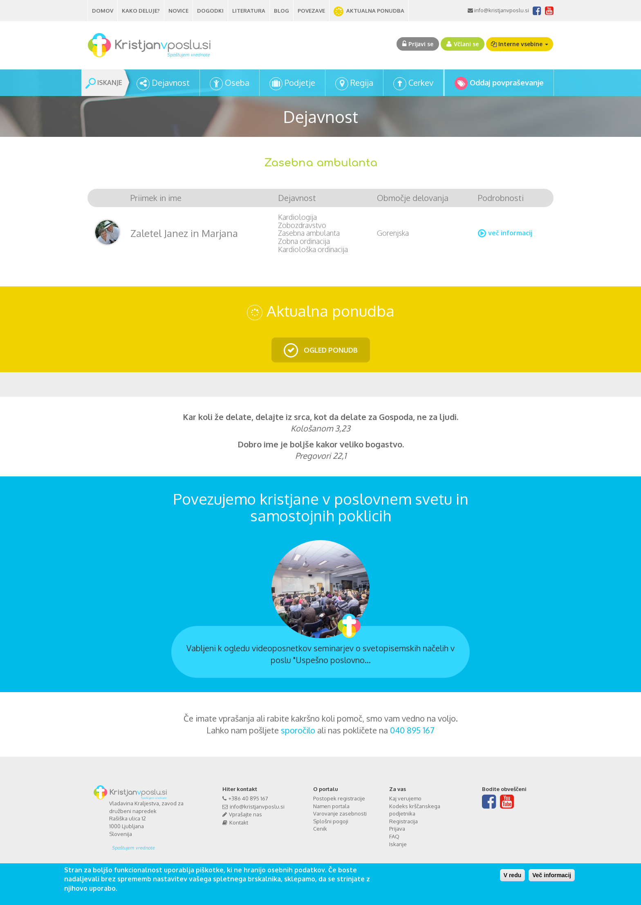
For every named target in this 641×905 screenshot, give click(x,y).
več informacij (510, 233)
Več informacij (551, 875)
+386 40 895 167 (248, 798)
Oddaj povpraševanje (507, 82)
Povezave (311, 10)
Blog (281, 10)
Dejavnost (171, 82)
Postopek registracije (339, 798)
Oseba (237, 82)
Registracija (403, 821)
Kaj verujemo (405, 798)
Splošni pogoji (330, 821)
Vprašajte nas (245, 814)
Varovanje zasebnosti (340, 813)
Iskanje (398, 844)
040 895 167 (412, 730)
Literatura (248, 10)
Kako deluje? (141, 10)
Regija (361, 82)
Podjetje (300, 82)
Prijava (397, 828)
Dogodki (210, 10)
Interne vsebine (519, 43)
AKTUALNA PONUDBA (375, 10)
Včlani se (466, 43)
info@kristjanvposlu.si (501, 10)
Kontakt (238, 822)
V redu (513, 875)
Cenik (320, 828)
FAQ (394, 836)
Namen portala (331, 806)
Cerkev (420, 82)
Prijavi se (420, 43)
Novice (178, 10)
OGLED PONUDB (330, 350)
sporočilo (298, 730)
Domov (102, 10)
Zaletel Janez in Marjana (184, 233)
